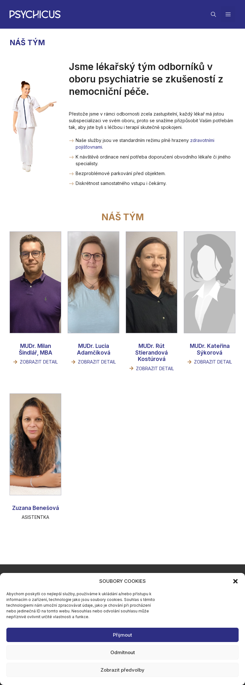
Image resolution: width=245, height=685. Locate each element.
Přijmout (122, 635)
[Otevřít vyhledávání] (213, 14)
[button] (235, 581)
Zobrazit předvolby (122, 670)
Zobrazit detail (39, 361)
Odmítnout (122, 652)
